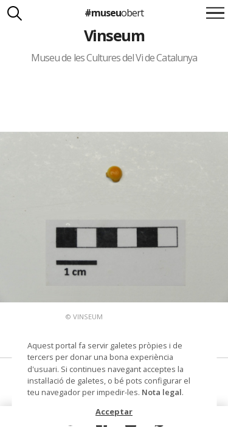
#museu (114, 12)
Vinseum (114, 35)
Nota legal (162, 392)
